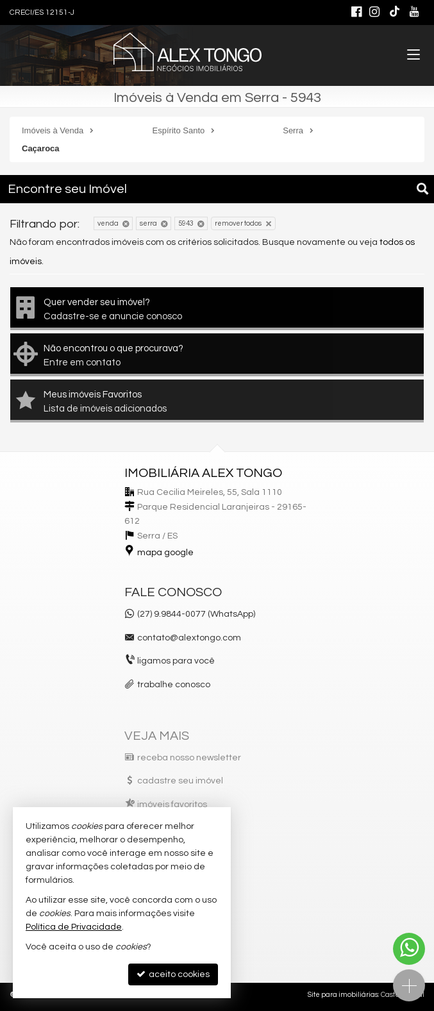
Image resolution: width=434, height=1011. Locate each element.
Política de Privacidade (74, 927)
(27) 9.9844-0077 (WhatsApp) (196, 614)
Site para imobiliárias (343, 994)
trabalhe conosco (173, 684)
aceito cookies (173, 974)
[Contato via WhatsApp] (409, 949)
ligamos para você (176, 660)
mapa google (165, 552)
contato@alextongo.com (189, 637)
